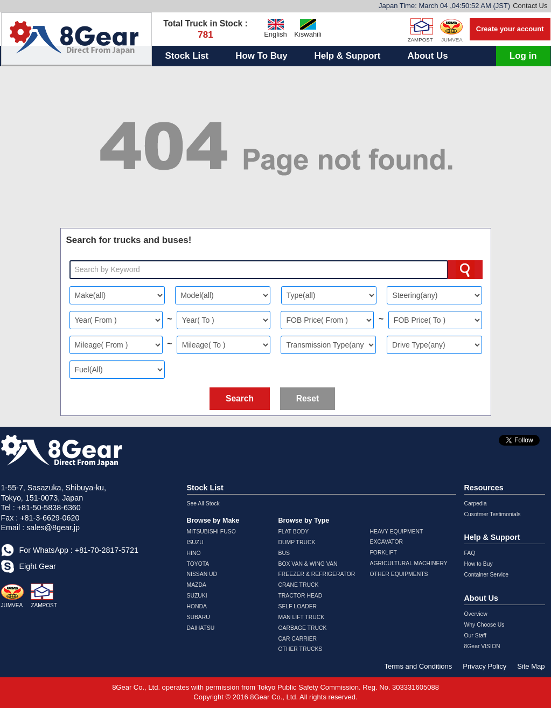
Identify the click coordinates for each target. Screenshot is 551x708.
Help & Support (348, 56)
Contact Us (530, 6)
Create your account (510, 29)
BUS (284, 553)
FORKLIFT (383, 553)
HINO (194, 553)
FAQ (470, 553)
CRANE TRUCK (298, 585)
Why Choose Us (484, 625)
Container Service (486, 575)
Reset (307, 398)
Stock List (187, 56)
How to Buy (478, 564)
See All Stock (203, 503)
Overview (475, 614)
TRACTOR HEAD (300, 596)
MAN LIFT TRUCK (301, 617)
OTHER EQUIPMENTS (399, 574)
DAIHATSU (201, 628)
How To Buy (261, 56)
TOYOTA (198, 564)
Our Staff (475, 635)
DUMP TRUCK (297, 542)
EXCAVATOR (386, 542)
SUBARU (198, 617)
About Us (427, 56)
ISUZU (195, 542)
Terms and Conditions (418, 666)
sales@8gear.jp (53, 527)
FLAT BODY (293, 532)
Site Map (531, 666)
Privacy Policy (484, 666)
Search (240, 398)
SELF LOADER (297, 606)
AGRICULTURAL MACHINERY (409, 563)
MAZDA (196, 585)
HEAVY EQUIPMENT (396, 532)
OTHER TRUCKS (300, 649)
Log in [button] (523, 56)
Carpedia (475, 503)
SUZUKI (197, 596)
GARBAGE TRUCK (302, 628)
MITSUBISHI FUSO (211, 532)
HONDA (197, 606)
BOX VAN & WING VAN (308, 564)
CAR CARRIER (297, 639)
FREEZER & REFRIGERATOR (316, 574)
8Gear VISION (482, 646)
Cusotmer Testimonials (492, 514)
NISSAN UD (202, 574)
